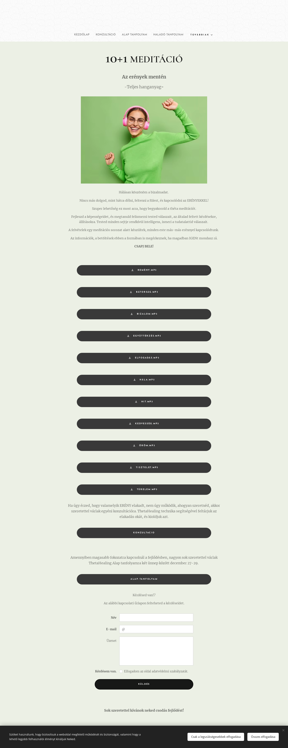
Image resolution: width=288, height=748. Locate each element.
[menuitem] (75, 35)
